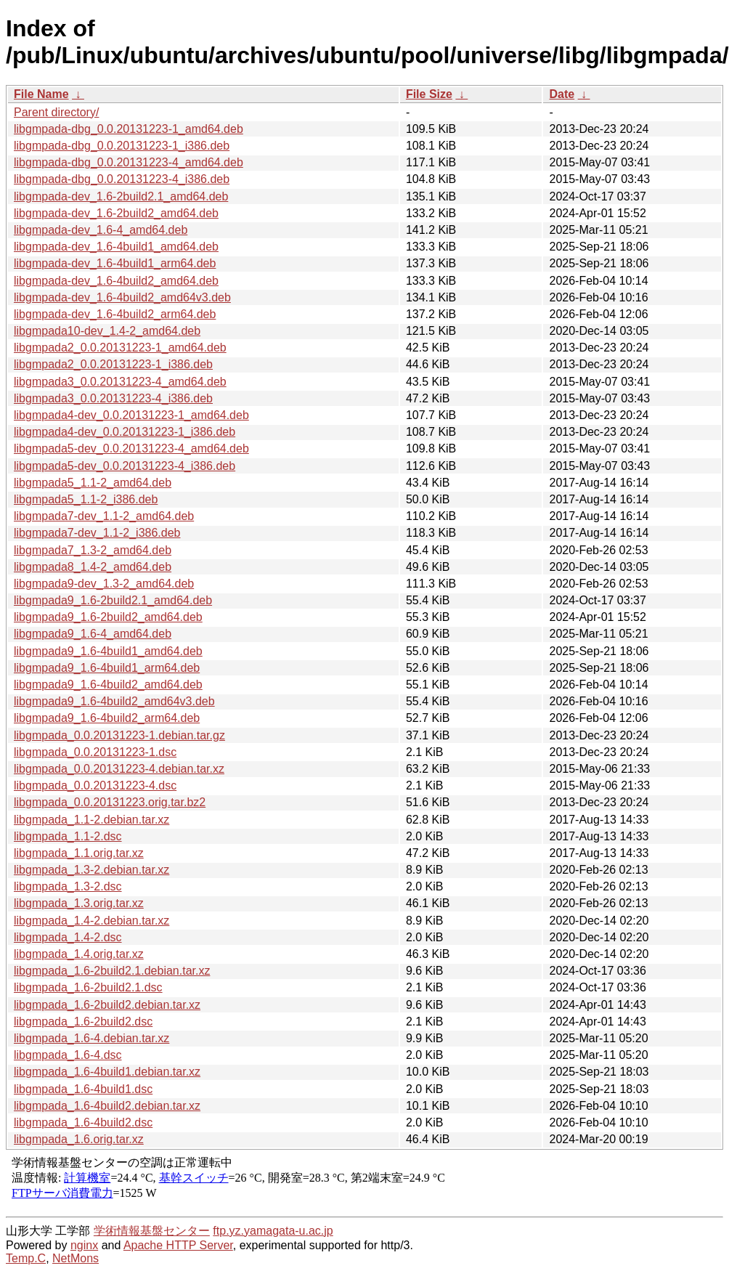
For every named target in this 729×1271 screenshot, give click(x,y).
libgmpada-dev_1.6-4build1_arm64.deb (115, 263)
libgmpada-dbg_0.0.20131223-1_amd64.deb (128, 129)
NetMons (75, 1258)
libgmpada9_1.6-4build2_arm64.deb (107, 718)
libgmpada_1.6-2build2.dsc (83, 1021)
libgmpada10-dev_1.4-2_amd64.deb (107, 331)
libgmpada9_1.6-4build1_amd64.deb (108, 651)
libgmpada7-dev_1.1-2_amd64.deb (104, 516)
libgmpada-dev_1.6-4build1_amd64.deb (116, 246)
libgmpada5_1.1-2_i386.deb (86, 499)
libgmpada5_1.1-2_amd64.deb (92, 482)
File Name (41, 94)
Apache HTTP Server (178, 1245)
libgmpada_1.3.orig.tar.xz (79, 903)
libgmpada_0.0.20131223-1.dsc (95, 752)
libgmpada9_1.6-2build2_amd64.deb (108, 617)
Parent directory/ (56, 112)
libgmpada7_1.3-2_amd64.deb (92, 550)
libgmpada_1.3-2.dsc (68, 886)
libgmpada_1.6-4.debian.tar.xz (91, 1038)
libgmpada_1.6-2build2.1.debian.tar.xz (112, 971)
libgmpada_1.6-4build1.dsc (83, 1089)
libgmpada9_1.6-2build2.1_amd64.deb (113, 600)
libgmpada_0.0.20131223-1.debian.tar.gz (119, 735)
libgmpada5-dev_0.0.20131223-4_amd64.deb (131, 448)
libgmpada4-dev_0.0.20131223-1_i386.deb (124, 432)
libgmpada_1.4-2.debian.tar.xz (91, 920)
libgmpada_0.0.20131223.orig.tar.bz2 (109, 802)
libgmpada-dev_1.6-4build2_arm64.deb (115, 314)
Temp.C (26, 1258)
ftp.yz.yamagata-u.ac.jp (273, 1231)
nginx (84, 1245)
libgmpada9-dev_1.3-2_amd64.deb (104, 583)
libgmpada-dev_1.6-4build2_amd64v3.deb (122, 297)
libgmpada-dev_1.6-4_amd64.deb (100, 230)
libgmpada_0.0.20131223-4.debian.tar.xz (119, 769)
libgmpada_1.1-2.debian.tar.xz (91, 819)
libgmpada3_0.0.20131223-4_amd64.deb (120, 381)
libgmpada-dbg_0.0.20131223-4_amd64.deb (128, 162)
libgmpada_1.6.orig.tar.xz (79, 1139)
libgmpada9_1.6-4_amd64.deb (92, 634)
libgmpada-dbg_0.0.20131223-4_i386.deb (121, 179)
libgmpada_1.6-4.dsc (68, 1055)
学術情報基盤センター (152, 1231)
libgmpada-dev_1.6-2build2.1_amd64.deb (121, 196)
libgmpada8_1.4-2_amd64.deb (92, 567)
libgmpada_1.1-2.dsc (68, 836)
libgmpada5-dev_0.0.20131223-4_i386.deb (124, 466)
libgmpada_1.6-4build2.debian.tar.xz (107, 1106)
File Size (429, 94)
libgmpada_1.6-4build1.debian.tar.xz (107, 1071)
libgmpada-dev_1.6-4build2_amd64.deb (116, 281)
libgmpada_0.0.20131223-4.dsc (95, 785)
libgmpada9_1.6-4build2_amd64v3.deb (114, 701)
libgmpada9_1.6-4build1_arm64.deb (107, 668)
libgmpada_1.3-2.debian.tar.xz (91, 870)
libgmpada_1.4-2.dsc (68, 937)
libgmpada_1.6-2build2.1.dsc (88, 987)
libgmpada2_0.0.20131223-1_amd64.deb (120, 347)
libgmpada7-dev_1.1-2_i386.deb (97, 533)
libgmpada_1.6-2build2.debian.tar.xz (107, 1005)
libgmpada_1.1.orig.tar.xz (79, 853)
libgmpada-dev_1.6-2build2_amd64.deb (116, 213)
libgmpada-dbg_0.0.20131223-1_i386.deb (121, 145)
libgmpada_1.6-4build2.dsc (83, 1122)
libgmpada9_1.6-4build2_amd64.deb (108, 684)
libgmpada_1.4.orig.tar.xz (79, 954)
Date (561, 94)
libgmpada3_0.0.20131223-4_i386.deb (113, 398)
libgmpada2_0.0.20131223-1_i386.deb (113, 364)
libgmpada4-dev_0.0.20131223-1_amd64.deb (131, 415)
